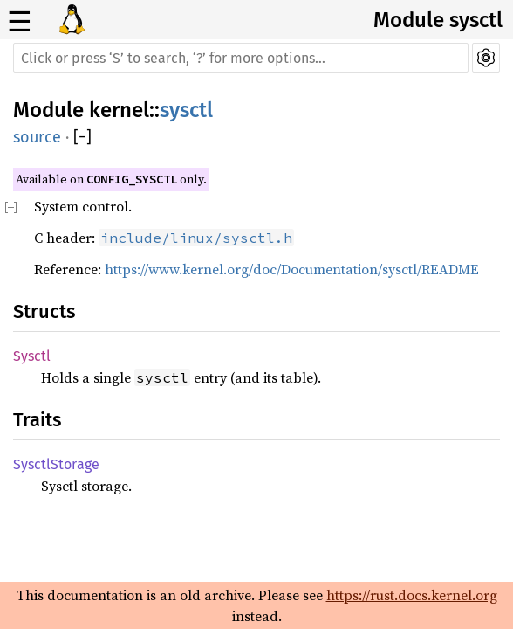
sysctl (186, 110)
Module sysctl (438, 20)
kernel (119, 110)
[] (82, 137)
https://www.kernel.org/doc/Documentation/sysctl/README (292, 269)
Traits (37, 420)
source (37, 137)
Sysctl (32, 356)
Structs (44, 311)
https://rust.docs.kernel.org (411, 595)
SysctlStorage (56, 464)
